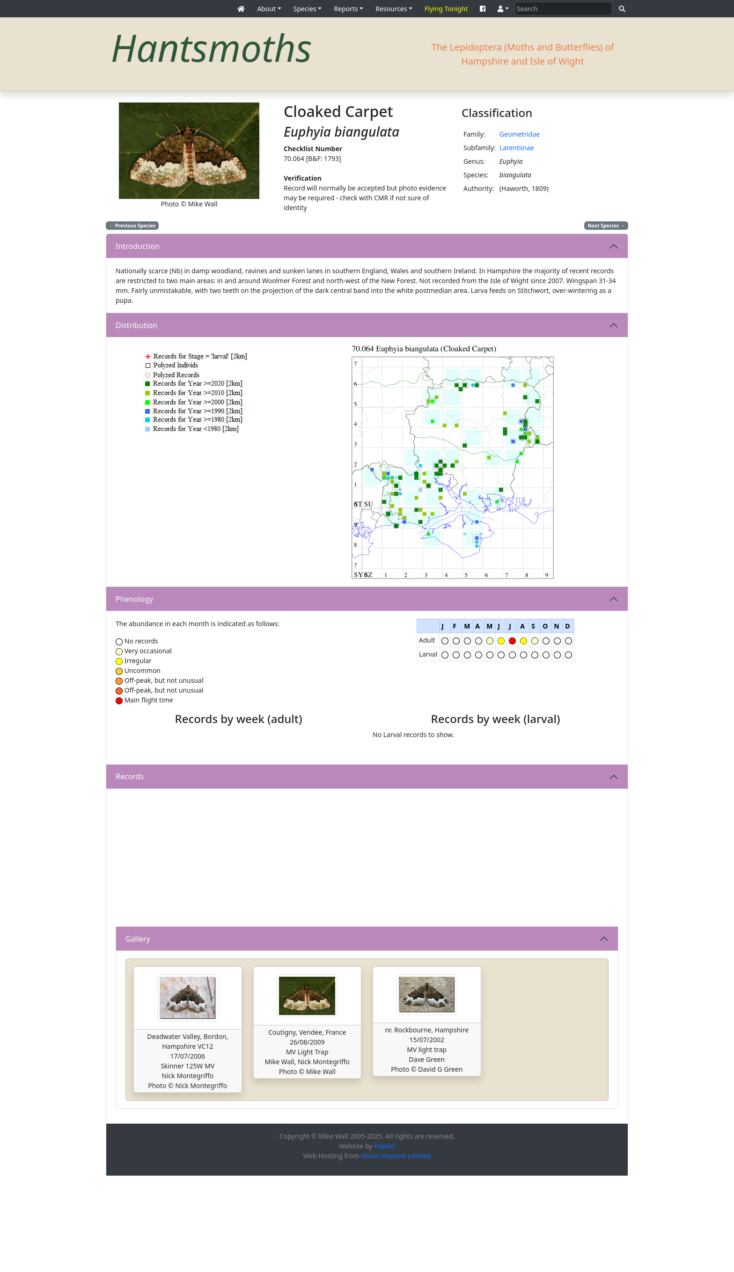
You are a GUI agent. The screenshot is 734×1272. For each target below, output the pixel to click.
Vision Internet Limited (396, 1251)
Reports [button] (346, 8)
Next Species (606, 225)
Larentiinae (516, 147)
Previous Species (132, 225)
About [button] (266, 8)
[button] (503, 8)
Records (130, 872)
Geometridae (519, 134)
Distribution (136, 325)
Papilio (384, 1241)
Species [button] (305, 8)
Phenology (134, 599)
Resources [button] (391, 8)
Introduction (138, 246)
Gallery (137, 1034)
